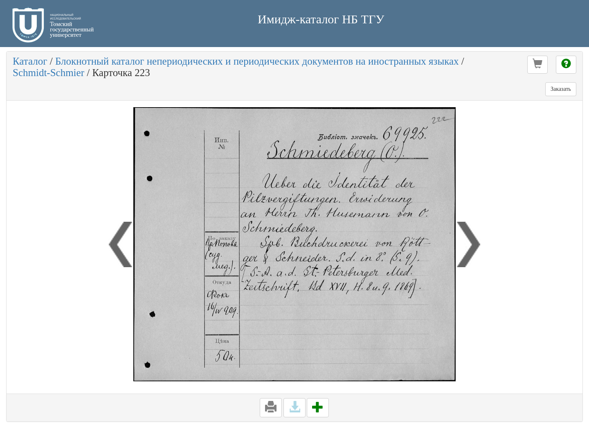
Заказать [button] (561, 89)
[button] (537, 65)
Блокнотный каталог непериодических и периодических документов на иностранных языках (257, 61)
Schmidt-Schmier (48, 72)
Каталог (30, 61)
